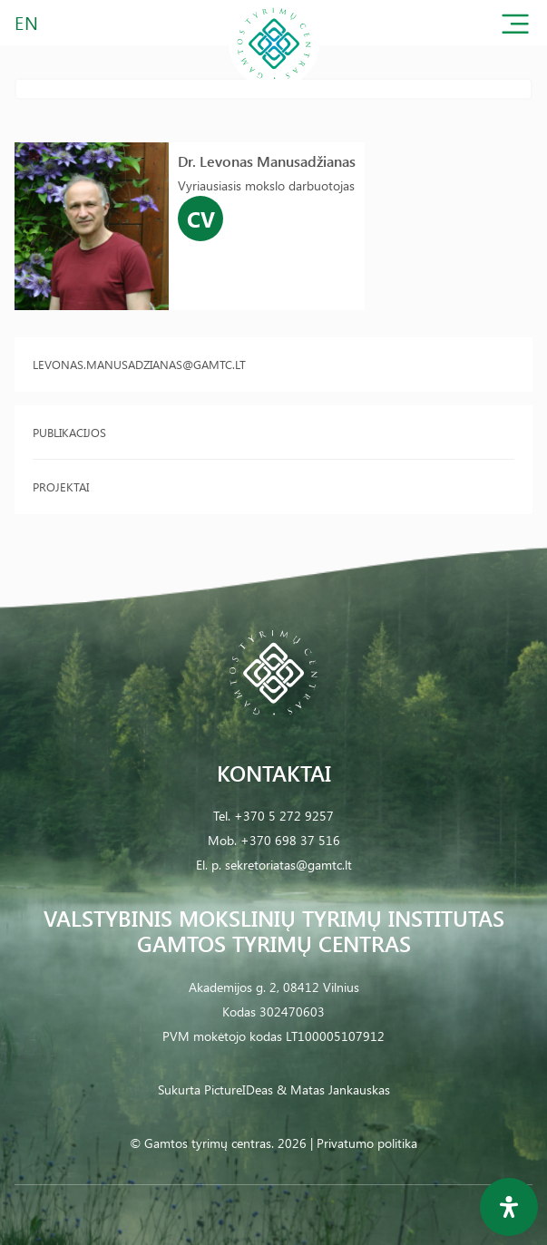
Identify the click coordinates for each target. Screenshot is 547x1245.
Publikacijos (69, 432)
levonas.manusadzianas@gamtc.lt (139, 364)
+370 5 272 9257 (284, 815)
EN (27, 22)
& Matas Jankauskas (333, 1089)
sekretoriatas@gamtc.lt (288, 864)
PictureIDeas (238, 1089)
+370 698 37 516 (290, 840)
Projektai (61, 486)
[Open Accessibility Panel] (509, 1207)
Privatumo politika (367, 1143)
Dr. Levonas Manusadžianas (267, 160)
